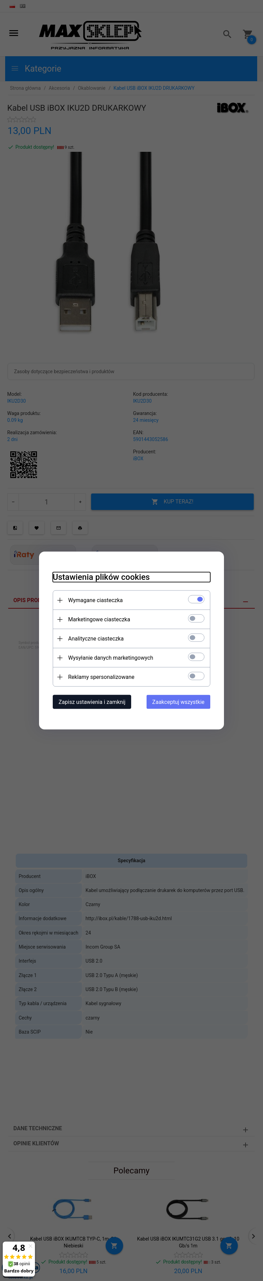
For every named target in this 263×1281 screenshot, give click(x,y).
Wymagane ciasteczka (95, 600)
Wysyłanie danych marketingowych (110, 658)
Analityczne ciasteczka (96, 638)
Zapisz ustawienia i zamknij (92, 702)
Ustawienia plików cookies (101, 577)
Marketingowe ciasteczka (99, 619)
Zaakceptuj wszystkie (178, 702)
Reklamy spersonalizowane (101, 677)
